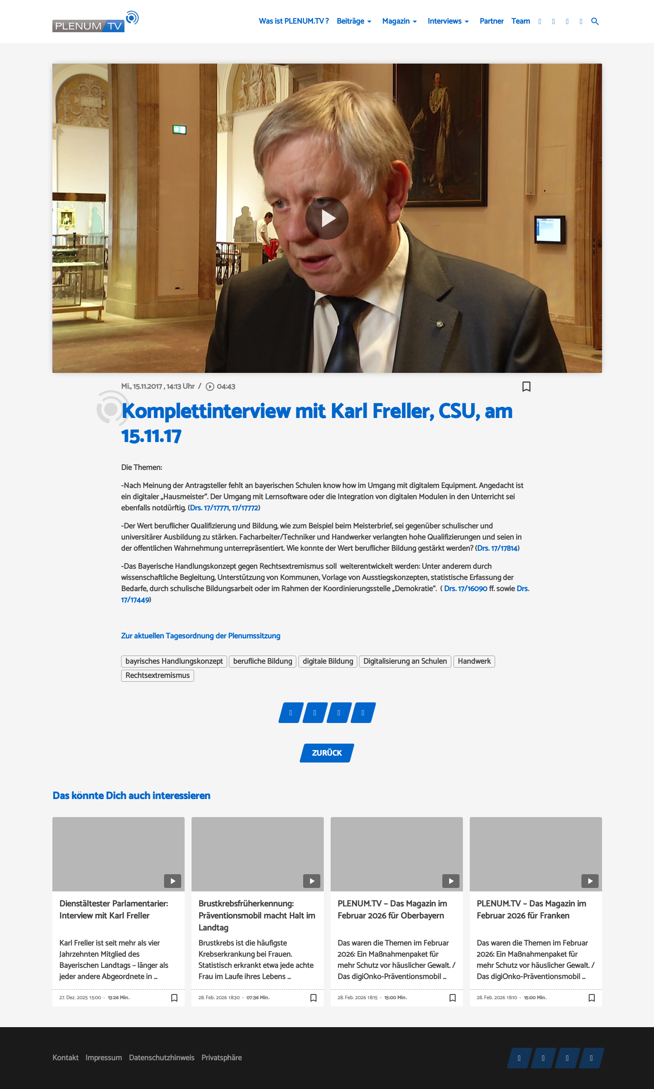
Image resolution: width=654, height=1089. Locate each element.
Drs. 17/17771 (209, 508)
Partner (492, 21)
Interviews (445, 21)
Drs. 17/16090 (465, 589)
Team (520, 21)
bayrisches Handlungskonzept (174, 662)
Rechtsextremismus (157, 676)
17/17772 (245, 508)
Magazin (396, 21)
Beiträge (350, 21)
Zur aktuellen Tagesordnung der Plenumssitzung (200, 636)
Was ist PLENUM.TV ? (294, 21)
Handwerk (474, 662)
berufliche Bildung (262, 662)
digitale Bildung (328, 662)
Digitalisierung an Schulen (405, 662)
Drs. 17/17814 (497, 548)
